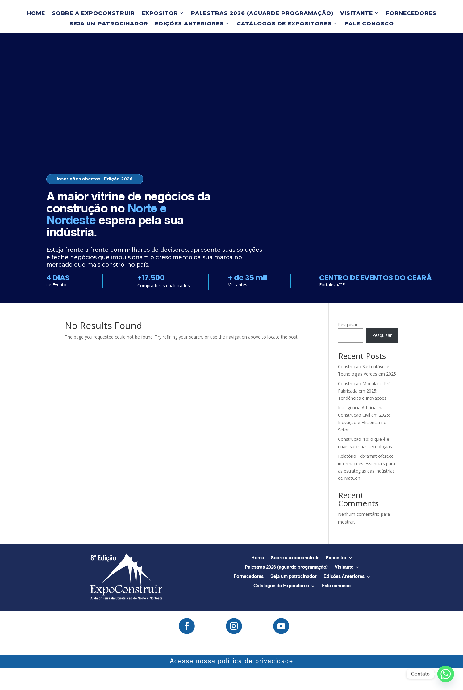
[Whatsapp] (445, 674)
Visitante (356, 13)
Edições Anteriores (189, 24)
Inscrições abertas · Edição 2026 (95, 179)
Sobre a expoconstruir (93, 13)
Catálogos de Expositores (284, 24)
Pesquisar (347, 324)
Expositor (160, 13)
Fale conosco (369, 24)
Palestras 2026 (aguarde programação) (262, 13)
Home (36, 13)
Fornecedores (411, 13)
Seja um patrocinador (108, 24)
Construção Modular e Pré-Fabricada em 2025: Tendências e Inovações (365, 391)
